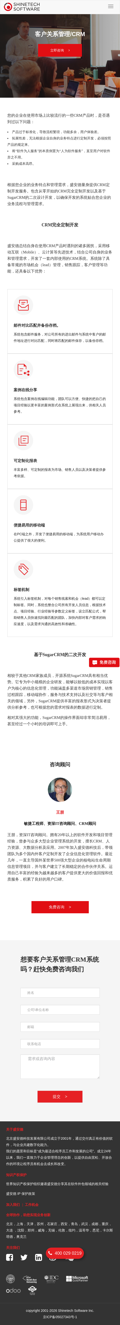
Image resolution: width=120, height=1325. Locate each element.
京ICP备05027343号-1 (60, 1317)
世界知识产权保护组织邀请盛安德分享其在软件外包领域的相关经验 (57, 1184)
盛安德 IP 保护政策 (20, 1194)
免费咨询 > (60, 907)
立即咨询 (60, 50)
